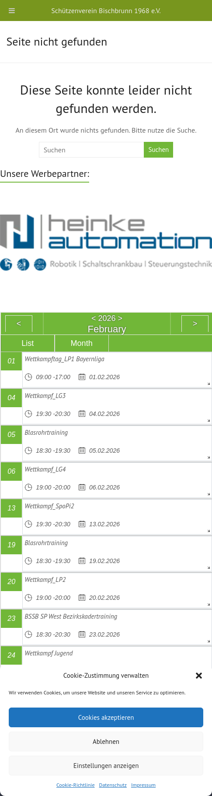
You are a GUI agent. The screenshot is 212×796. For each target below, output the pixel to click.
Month (82, 343)
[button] (199, 675)
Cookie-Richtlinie (75, 785)
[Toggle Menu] (12, 10)
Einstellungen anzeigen (106, 765)
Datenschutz (113, 785)
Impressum (143, 785)
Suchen (158, 149)
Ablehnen (106, 741)
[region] (106, 241)
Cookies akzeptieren (106, 717)
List (27, 343)
